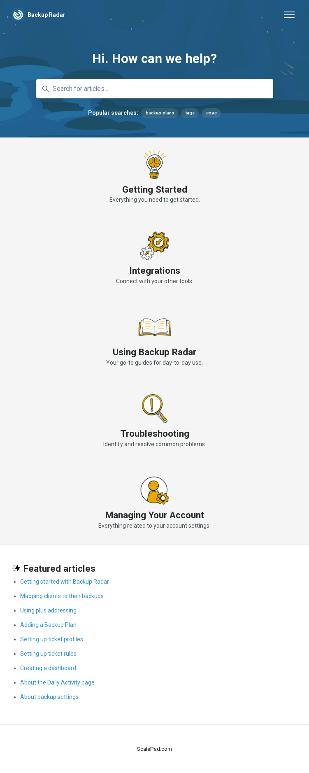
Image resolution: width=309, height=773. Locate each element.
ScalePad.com (154, 749)
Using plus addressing (48, 610)
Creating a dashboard (48, 668)
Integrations (154, 270)
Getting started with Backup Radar (64, 581)
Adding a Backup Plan (48, 625)
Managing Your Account (154, 515)
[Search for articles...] (154, 88)
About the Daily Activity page (57, 682)
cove (211, 113)
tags (190, 113)
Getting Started (154, 189)
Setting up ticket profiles (51, 639)
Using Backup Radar (154, 352)
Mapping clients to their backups (62, 596)
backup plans (160, 113)
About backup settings (49, 697)
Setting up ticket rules (48, 653)
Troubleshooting (154, 433)
